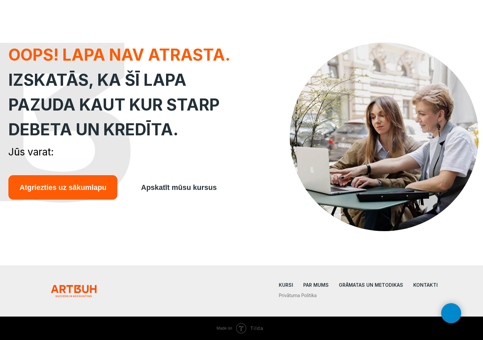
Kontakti (425, 285)
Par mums (316, 285)
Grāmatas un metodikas (371, 285)
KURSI (286, 285)
